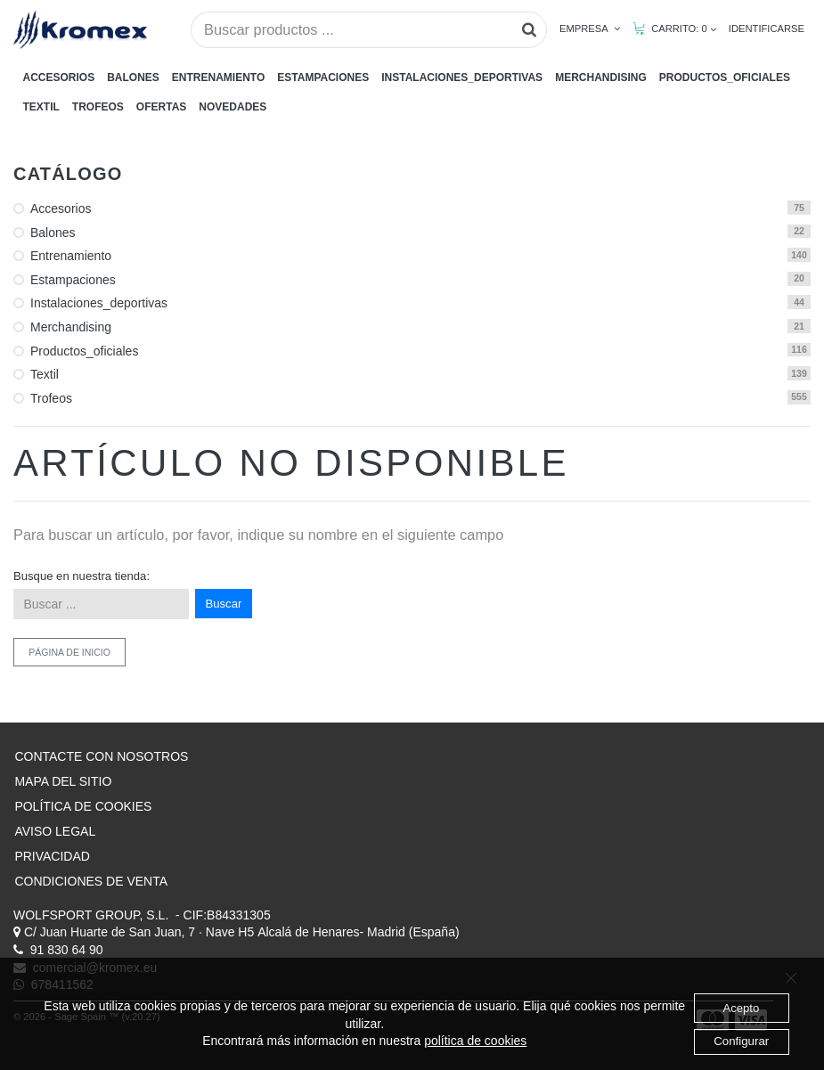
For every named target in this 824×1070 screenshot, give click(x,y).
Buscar (224, 603)
